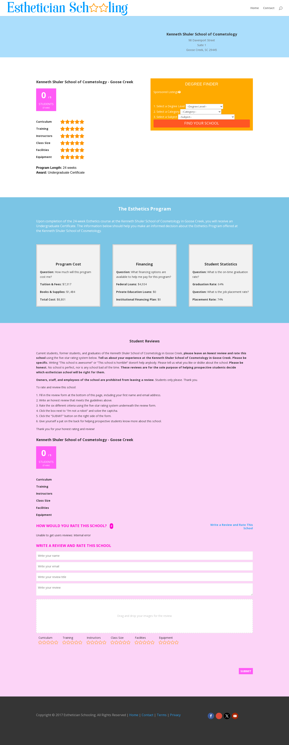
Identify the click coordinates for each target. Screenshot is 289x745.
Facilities (140, 638)
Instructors (94, 638)
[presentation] (66, 658)
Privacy (175, 715)
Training (68, 638)
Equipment (166, 638)
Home (254, 8)
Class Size (117, 638)
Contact (269, 8)
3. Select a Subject (166, 117)
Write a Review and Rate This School (231, 526)
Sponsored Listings (167, 92)
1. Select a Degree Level (170, 106)
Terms (162, 715)
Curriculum (45, 638)
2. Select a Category (167, 111)
